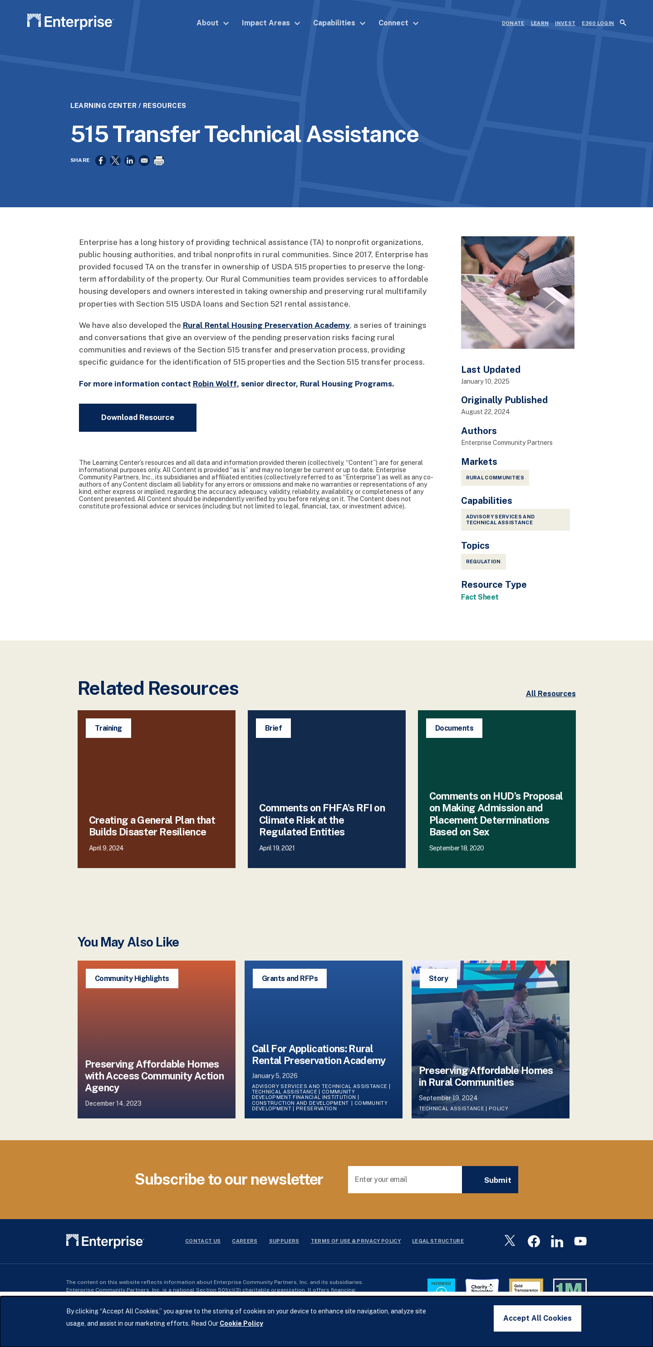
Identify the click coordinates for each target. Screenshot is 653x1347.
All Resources (551, 704)
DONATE (513, 23)
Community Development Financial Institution (304, 1105)
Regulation (483, 572)
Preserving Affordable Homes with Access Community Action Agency (154, 1086)
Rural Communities (495, 488)
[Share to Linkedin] (129, 169)
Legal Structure (438, 1251)
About (212, 23)
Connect (398, 23)
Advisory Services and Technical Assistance (500, 530)
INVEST (565, 23)
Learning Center (103, 114)
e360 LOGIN (598, 23)
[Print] (158, 169)
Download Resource (137, 427)
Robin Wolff (215, 394)
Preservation (316, 1119)
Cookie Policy (241, 1323)
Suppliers (284, 1251)
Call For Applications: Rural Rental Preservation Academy (319, 1065)
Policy (499, 1119)
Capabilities (339, 23)
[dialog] (326, 1321)
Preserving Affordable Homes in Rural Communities (486, 1086)
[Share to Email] (144, 169)
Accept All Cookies (537, 1318)
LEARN (540, 23)
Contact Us (203, 1251)
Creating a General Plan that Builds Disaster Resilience (152, 836)
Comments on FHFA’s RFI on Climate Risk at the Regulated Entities (322, 831)
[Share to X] (115, 169)
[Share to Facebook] (100, 169)
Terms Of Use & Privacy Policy (356, 1251)
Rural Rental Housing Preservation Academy (266, 335)
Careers (244, 1251)
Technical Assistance (285, 1102)
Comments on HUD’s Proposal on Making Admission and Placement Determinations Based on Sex (496, 824)
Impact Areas (271, 23)
